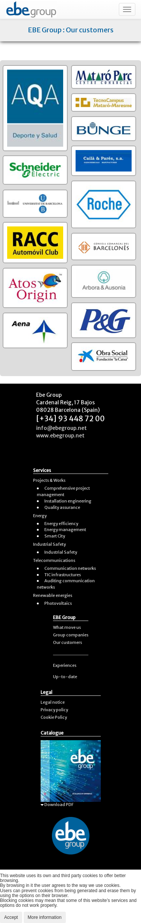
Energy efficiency (61, 523)
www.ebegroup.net (60, 435)
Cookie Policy (54, 717)
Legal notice (53, 702)
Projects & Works (49, 480)
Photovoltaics (58, 603)
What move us (67, 627)
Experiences (64, 665)
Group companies (70, 635)
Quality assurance (62, 507)
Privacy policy (54, 709)
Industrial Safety (49, 544)
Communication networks (70, 568)
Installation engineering (67, 501)
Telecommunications (54, 560)
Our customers (67, 642)
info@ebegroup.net (61, 428)
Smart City (54, 536)
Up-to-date (65, 676)
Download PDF (57, 804)
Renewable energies (52, 595)
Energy (40, 515)
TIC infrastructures (62, 574)
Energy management (65, 529)
